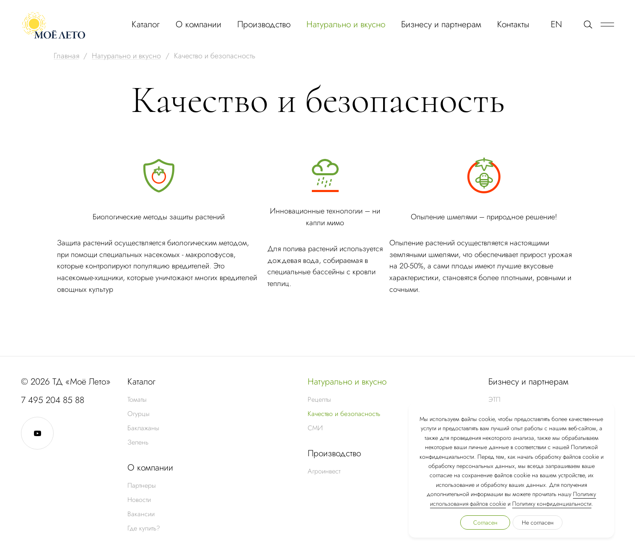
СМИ (315, 428)
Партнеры (141, 485)
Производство (263, 24)
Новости (139, 499)
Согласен (485, 522)
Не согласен (538, 522)
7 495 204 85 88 (52, 400)
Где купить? (143, 528)
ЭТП (494, 399)
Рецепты (319, 399)
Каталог (146, 24)
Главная (66, 55)
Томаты (137, 399)
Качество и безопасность (344, 413)
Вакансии (141, 514)
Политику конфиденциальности (551, 503)
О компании (198, 24)
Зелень (137, 442)
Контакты (513, 24)
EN (556, 24)
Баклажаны (143, 428)
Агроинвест (324, 471)
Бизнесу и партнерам (441, 24)
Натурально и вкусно (345, 24)
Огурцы (138, 413)
